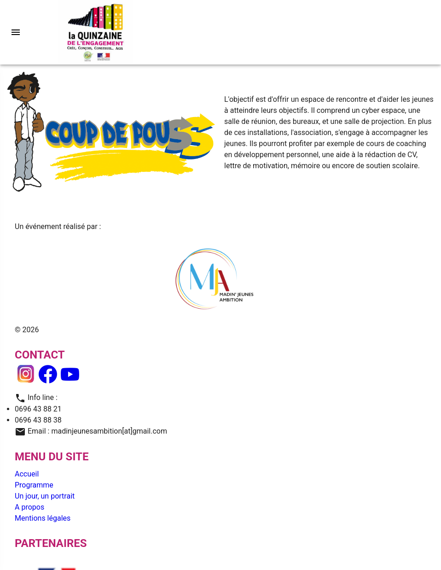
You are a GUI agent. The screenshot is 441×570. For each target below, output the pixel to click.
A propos (29, 507)
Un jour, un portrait (45, 496)
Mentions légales (42, 518)
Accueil (27, 474)
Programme (34, 485)
